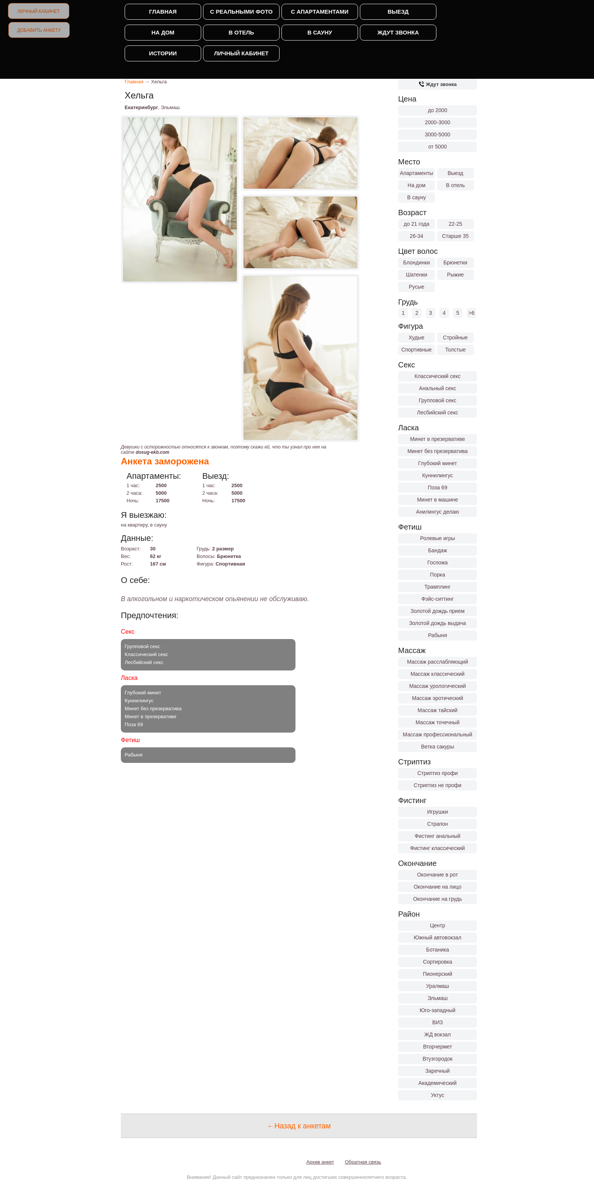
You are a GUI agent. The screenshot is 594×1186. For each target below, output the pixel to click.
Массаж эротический (437, 698)
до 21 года (417, 224)
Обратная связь (363, 1162)
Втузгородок (438, 1059)
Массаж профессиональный (437, 734)
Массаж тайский (437, 710)
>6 (472, 313)
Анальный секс (437, 388)
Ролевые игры (437, 538)
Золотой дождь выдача (437, 623)
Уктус (437, 1095)
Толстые (455, 350)
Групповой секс (437, 400)
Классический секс (437, 376)
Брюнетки (455, 262)
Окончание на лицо (437, 887)
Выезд (398, 11)
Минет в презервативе (437, 439)
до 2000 (437, 110)
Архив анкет (320, 1162)
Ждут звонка (398, 32)
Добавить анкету (39, 30)
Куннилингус (437, 475)
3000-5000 (437, 134)
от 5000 (437, 147)
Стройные (455, 337)
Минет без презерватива (437, 451)
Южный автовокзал (437, 937)
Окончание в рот (437, 875)
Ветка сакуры (437, 747)
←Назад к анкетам (299, 1126)
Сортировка (437, 962)
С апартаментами (320, 11)
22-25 (455, 224)
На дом (163, 32)
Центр (437, 925)
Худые (417, 337)
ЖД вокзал (437, 1034)
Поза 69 (437, 487)
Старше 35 (455, 236)
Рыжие (455, 275)
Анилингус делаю (437, 512)
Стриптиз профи (437, 773)
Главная (163, 11)
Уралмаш (437, 986)
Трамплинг (437, 587)
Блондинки (416, 262)
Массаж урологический (437, 686)
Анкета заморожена (165, 461)
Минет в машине (437, 500)
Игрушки (437, 812)
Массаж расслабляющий (437, 662)
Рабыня (437, 635)
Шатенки (416, 275)
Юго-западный (438, 1010)
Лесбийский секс (437, 412)
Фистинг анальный (438, 836)
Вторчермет (437, 1047)
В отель (241, 32)
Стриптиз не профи (437, 785)
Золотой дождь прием (438, 611)
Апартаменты (416, 173)
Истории (163, 53)
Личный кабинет (38, 11)
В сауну (319, 32)
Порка (437, 575)
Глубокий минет (437, 463)
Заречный (437, 1071)
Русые (416, 287)
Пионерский (437, 974)
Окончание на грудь (437, 899)
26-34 (417, 236)
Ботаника (437, 950)
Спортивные (416, 350)
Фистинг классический (437, 848)
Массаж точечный (438, 722)
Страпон (437, 824)
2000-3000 (437, 122)
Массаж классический (438, 674)
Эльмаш (437, 998)
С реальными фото (241, 11)
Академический (438, 1083)
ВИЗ (437, 1022)
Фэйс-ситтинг (437, 599)
